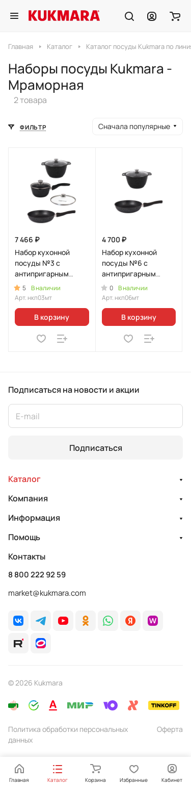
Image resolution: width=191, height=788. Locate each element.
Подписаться (95, 447)
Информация (34, 517)
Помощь (24, 537)
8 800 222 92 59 (37, 574)
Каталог (24, 479)
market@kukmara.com (47, 593)
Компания (28, 498)
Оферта (170, 729)
